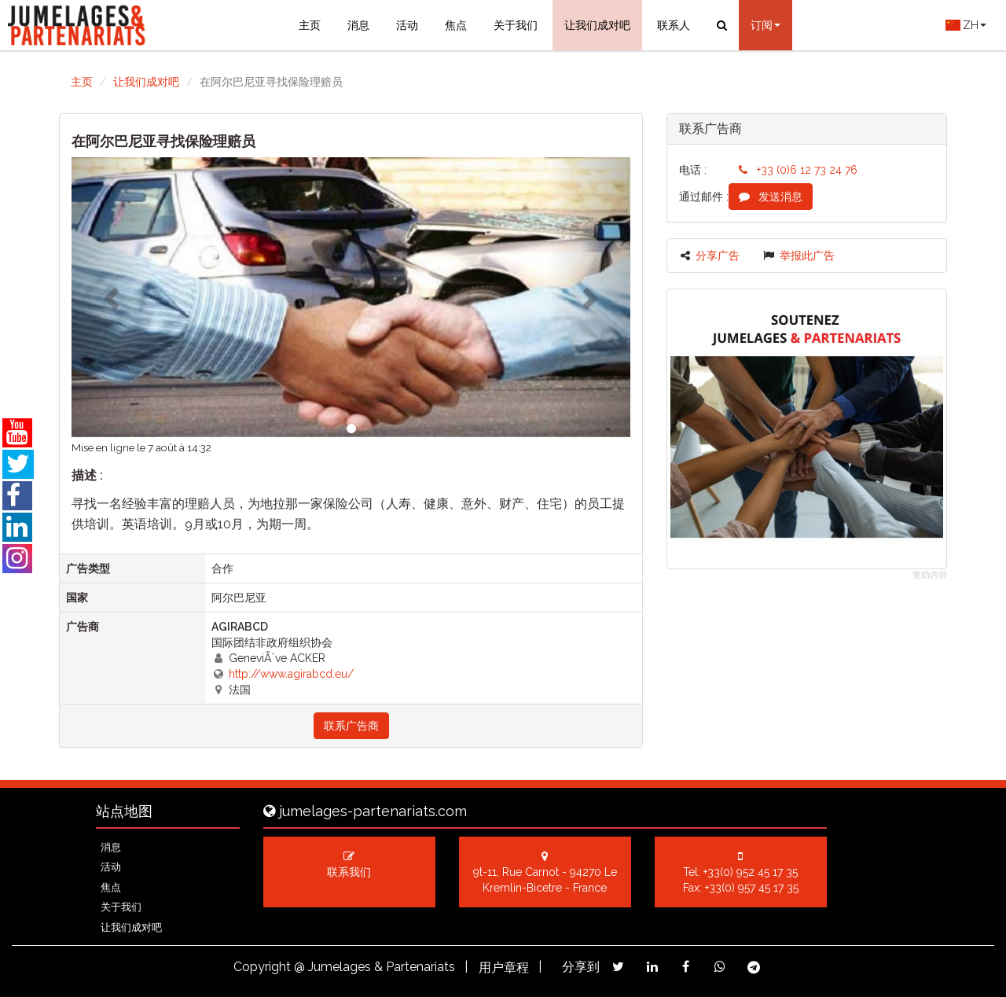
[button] (114, 297)
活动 (407, 25)
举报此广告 (799, 255)
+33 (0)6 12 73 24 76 (798, 170)
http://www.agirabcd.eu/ (291, 674)
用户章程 (504, 967)
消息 (358, 25)
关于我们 (516, 25)
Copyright (262, 966)
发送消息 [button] (770, 196)
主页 (310, 25)
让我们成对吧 (597, 25)
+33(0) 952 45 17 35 (750, 872)
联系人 (673, 25)
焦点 (456, 25)
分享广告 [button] (710, 255)
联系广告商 (351, 725)
